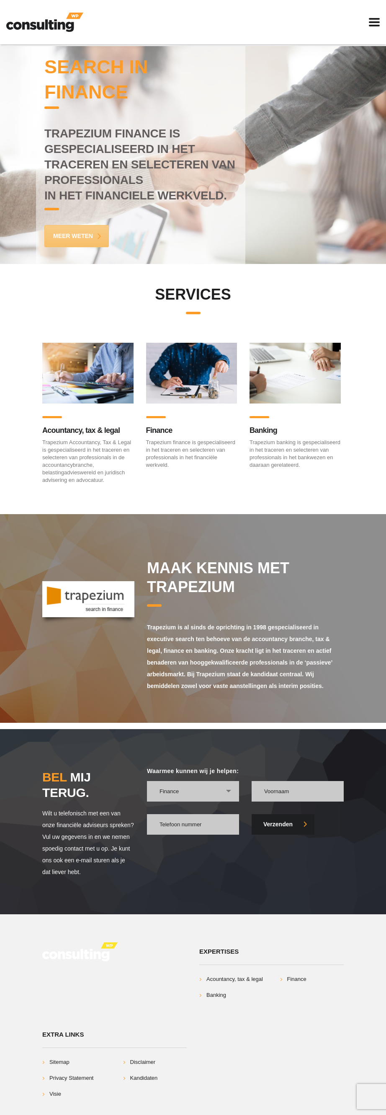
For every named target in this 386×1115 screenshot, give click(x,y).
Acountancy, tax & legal (81, 430)
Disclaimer (143, 1062)
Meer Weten (77, 236)
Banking (263, 430)
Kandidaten (144, 1078)
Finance (159, 430)
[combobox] (193, 791)
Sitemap (59, 1062)
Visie (55, 1094)
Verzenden (285, 824)
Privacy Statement (71, 1078)
